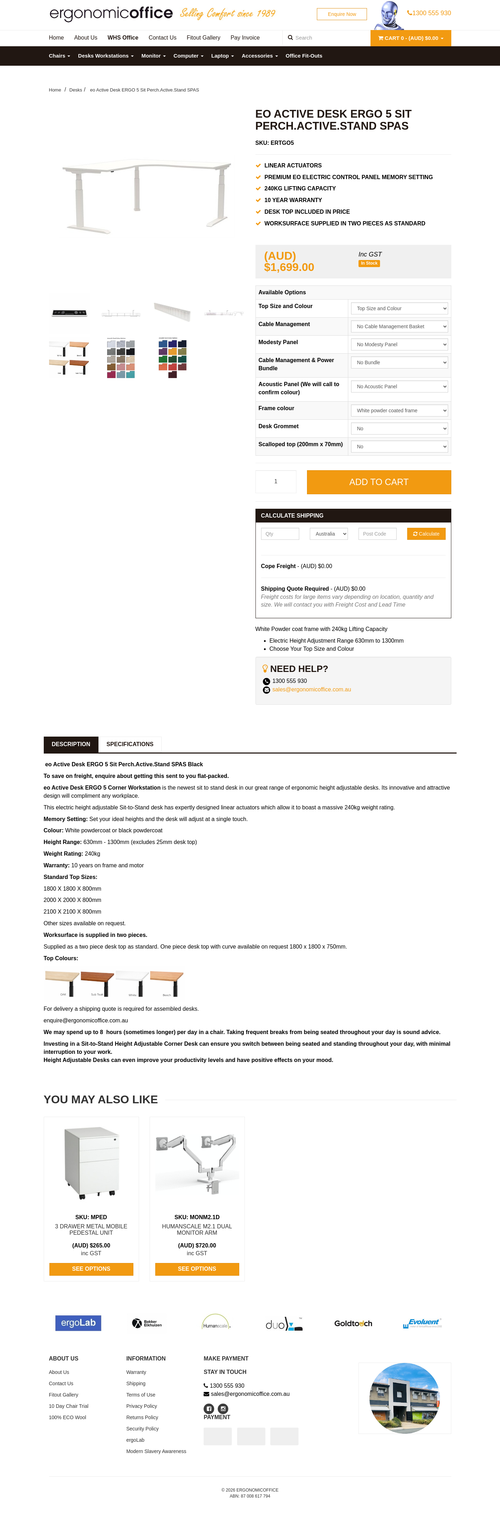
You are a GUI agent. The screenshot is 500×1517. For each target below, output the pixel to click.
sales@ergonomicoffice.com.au (311, 690)
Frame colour (276, 408)
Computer (189, 56)
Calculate (426, 534)
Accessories (260, 56)
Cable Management (284, 324)
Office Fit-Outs (304, 56)
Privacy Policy (141, 1406)
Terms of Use (140, 1395)
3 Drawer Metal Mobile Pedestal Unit (91, 1229)
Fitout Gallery (63, 1395)
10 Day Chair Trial (69, 1406)
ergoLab (135, 1440)
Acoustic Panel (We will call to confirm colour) (299, 388)
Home (55, 90)
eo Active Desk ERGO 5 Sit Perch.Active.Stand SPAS (144, 90)
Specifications (130, 744)
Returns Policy (142, 1417)
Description (71, 744)
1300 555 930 (429, 13)
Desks (76, 90)
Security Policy (142, 1429)
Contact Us (61, 1383)
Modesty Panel (278, 342)
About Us (59, 1372)
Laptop (222, 56)
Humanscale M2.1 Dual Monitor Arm (197, 1229)
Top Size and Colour (286, 306)
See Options (91, 1269)
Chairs (60, 56)
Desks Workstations (105, 56)
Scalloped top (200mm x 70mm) (301, 444)
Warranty (136, 1372)
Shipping (136, 1383)
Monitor (153, 56)
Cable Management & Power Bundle (296, 364)
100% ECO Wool (67, 1417)
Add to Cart (379, 482)
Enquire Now (342, 14)
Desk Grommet (279, 426)
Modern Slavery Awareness (156, 1451)
